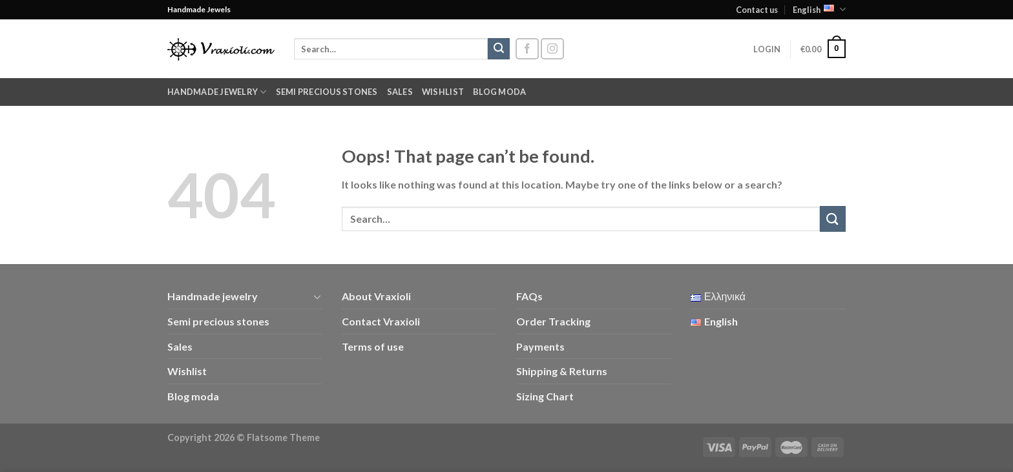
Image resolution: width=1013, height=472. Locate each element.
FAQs (529, 296)
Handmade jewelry (217, 92)
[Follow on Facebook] (527, 48)
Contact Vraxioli (381, 321)
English (819, 9)
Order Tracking (553, 321)
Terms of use (373, 346)
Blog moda (499, 92)
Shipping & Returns (561, 371)
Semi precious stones (327, 92)
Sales (400, 92)
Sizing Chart (545, 396)
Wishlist (443, 92)
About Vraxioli (376, 296)
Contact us (757, 10)
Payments (540, 346)
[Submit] (499, 49)
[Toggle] (317, 296)
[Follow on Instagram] (552, 48)
